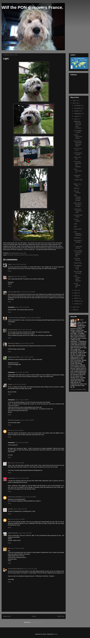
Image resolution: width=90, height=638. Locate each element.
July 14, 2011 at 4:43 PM (17, 463)
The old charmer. (77, 191)
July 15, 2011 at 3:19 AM (17, 548)
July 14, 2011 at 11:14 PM (17, 519)
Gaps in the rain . (77, 158)
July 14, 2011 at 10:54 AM (22, 307)
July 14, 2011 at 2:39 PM (27, 420)
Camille (10, 384)
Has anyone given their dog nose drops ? (78, 143)
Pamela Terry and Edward (15, 497)
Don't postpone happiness (78, 233)
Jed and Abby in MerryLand (15, 568)
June (76, 290)
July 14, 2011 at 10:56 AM (33, 317)
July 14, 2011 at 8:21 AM (19, 264)
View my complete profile (78, 389)
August (76, 116)
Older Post (60, 616)
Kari (9, 519)
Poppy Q (10, 276)
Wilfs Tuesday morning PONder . (77, 198)
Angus (81, 320)
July (75, 119)
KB (9, 430)
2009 (74, 310)
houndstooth (11, 478)
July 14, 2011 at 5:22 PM (22, 478)
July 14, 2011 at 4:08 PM (21, 442)
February (77, 301)
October (77, 111)
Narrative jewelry (12, 329)
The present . (78, 229)
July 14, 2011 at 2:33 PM (19, 384)
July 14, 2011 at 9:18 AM (19, 276)
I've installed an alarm (77, 131)
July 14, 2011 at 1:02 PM (26, 357)
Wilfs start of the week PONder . (77, 204)
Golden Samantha (13, 533)
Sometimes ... (78, 238)
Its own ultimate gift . (77, 285)
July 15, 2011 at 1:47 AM (25, 533)
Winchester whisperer (14, 420)
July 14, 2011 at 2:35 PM (21, 399)
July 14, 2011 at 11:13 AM (25, 329)
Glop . (76, 226)
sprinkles (10, 509)
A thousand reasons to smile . (78, 210)
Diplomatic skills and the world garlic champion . (78, 125)
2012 (74, 100)
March (76, 298)
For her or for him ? (78, 149)
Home (34, 616)
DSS (9, 463)
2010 (74, 307)
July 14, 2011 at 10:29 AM (28, 292)
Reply (9, 271)
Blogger (56, 634)
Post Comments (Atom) (37, 622)
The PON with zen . (77, 259)
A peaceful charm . (77, 176)
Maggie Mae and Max (14, 357)
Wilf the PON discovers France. (32, 7)
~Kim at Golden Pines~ (14, 292)
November (77, 108)
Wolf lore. (77, 188)
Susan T (10, 264)
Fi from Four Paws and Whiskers (17, 317)
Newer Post (6, 616)
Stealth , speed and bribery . (78, 136)
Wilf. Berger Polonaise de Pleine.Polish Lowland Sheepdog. (23, 255)
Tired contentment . (78, 171)
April (75, 295)
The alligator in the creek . (77, 267)
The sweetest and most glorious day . (78, 253)
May (75, 293)
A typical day (78, 263)
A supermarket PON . (78, 246)
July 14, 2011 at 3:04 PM (16, 430)
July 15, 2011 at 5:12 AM (30, 568)
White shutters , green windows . (77, 278)
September (77, 113)
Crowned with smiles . (78, 216)
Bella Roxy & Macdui (14, 343)
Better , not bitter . (77, 184)
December (77, 105)
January (77, 303)
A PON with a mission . (78, 153)
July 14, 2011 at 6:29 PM (29, 497)
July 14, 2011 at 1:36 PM (21, 372)
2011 (74, 103)
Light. (75, 224)
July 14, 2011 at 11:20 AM (27, 343)
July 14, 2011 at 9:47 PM (20, 509)
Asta (9, 548)
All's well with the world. (78, 272)
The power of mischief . (78, 241)
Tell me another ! (77, 220)
